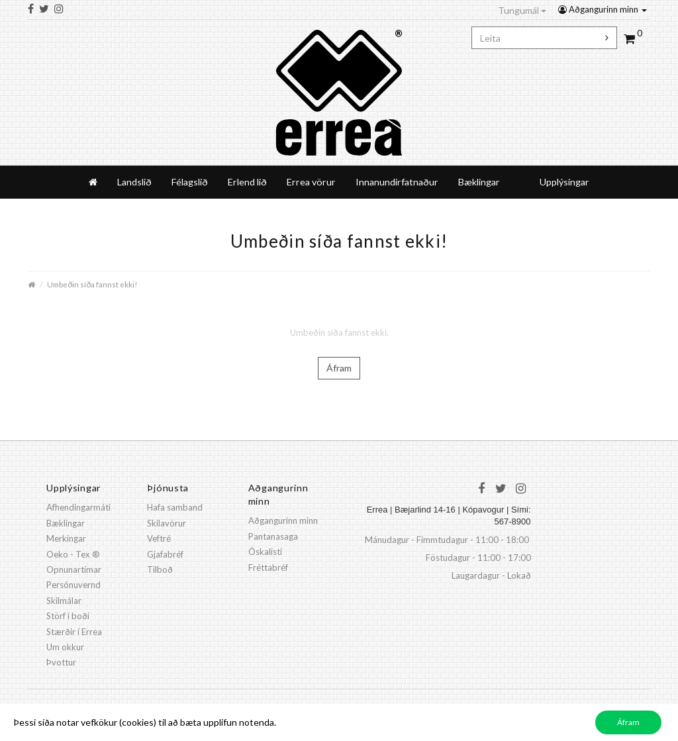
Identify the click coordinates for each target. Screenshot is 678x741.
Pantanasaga (273, 536)
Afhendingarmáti (78, 507)
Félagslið (189, 181)
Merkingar (66, 538)
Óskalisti (265, 551)
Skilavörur (166, 523)
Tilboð (160, 569)
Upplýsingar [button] (564, 181)
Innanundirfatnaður (397, 181)
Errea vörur (311, 181)
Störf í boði (67, 616)
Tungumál (522, 10)
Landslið (134, 181)
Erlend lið (247, 181)
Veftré (159, 538)
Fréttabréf (268, 567)
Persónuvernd (73, 584)
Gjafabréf (165, 554)
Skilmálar (63, 600)
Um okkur (65, 647)
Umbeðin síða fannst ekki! (92, 284)
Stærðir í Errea (74, 631)
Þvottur (61, 662)
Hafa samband (175, 507)
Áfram (339, 367)
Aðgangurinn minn (602, 9)
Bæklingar (479, 181)
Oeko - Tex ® (73, 554)
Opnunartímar (73, 569)
